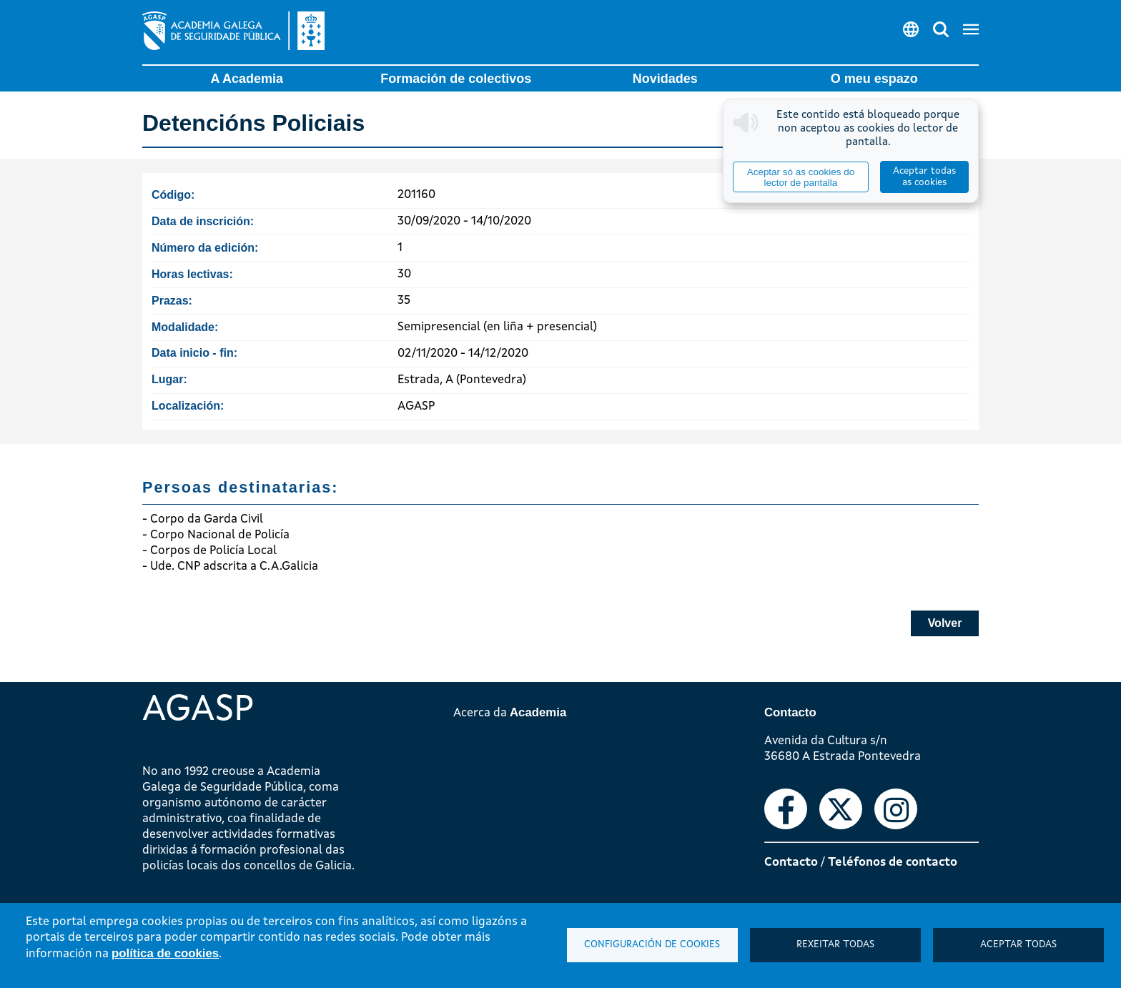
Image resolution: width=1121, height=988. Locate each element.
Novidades (665, 78)
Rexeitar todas (835, 944)
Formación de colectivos (455, 78)
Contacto (791, 862)
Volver (945, 623)
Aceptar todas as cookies (924, 177)
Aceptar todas (1018, 944)
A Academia (246, 78)
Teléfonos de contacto (892, 862)
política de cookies (165, 953)
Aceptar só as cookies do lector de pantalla (800, 177)
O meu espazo (874, 78)
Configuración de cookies (652, 944)
